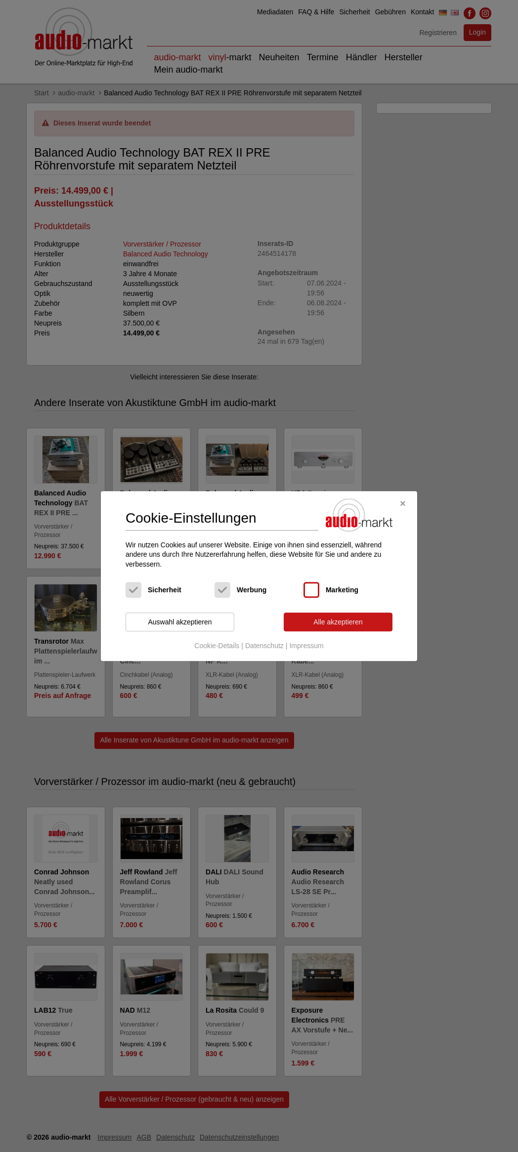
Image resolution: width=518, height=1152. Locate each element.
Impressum (306, 646)
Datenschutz (264, 646)
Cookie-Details (216, 646)
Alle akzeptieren (338, 622)
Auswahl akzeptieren (180, 622)
